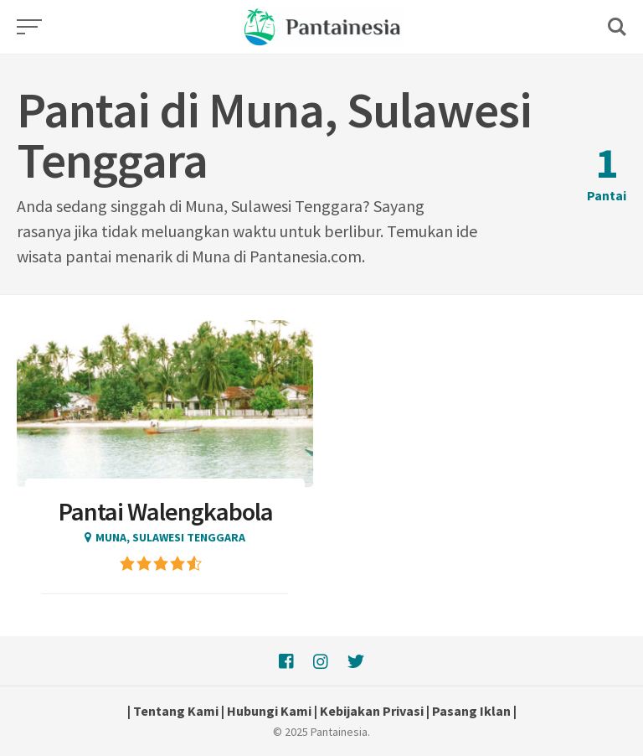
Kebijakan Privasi (372, 710)
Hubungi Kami (269, 710)
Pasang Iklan (471, 710)
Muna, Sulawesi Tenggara (170, 537)
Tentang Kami (176, 710)
